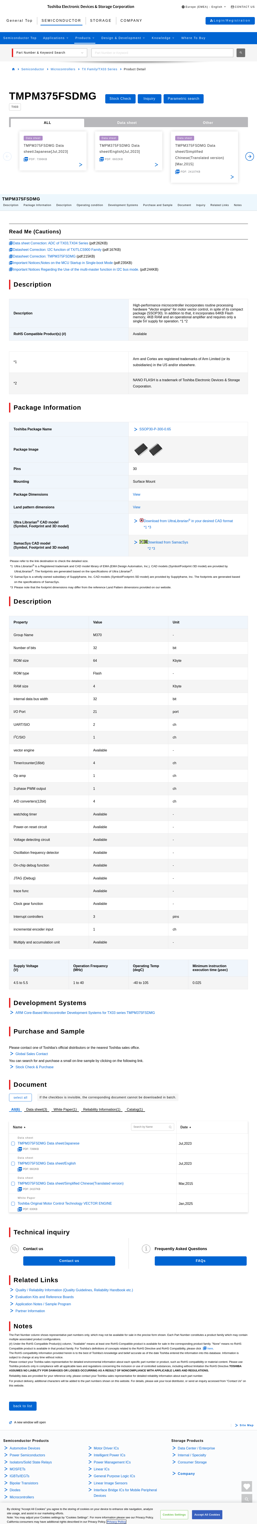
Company (186, 1469)
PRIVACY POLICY (14, 1512)
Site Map (247, 1421)
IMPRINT (99, 1512)
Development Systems (123, 200)
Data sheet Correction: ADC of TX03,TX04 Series (50, 239)
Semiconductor (32, 69)
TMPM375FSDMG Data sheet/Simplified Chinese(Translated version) (71, 1179)
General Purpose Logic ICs (114, 1472)
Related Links (220, 200)
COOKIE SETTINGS (78, 1512)
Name (17, 1123)
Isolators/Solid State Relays (31, 1458)
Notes (238, 200)
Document (184, 200)
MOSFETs (17, 1465)
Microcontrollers (63, 69)
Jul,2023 (185, 1139)
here (210, 1344)
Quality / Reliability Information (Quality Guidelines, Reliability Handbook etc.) (74, 1286)
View (136, 490)
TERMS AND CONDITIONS (45, 1512)
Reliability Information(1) (102, 1105)
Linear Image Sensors (111, 1479)
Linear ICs (102, 1465)
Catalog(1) (135, 1105)
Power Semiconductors (27, 1451)
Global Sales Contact (31, 1049)
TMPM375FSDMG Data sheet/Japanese (48, 1139)
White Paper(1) (65, 1105)
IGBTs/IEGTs (19, 1472)
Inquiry (200, 200)
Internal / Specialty (192, 1451)
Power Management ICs (112, 1458)
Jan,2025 (186, 1199)
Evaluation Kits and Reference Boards (44, 1292)
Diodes (15, 1486)
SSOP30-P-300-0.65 (155, 425)
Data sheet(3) (36, 1105)
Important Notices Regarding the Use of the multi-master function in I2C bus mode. (76, 265)
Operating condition (90, 200)
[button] (204, 7)
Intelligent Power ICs (109, 1451)
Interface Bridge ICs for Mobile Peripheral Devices (125, 1488)
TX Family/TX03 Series (99, 69)
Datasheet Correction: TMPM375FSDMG (44, 252)
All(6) (15, 1105)
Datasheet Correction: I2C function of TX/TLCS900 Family (57, 245)
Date (184, 1123)
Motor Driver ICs (106, 1444)
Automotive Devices (25, 1444)
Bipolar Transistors (24, 1479)
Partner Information (30, 1307)
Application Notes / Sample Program (43, 1300)
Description (11, 200)
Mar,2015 (186, 1179)
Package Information (37, 200)
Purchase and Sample (158, 200)
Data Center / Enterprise (196, 1444)
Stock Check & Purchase (34, 1063)
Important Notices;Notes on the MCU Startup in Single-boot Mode (63, 258)
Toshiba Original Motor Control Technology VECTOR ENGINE (65, 1199)
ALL (47, 123)
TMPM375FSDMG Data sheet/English (47, 1159)
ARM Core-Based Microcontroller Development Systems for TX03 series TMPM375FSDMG (85, 1008)
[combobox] (162, 52)
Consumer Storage (192, 1458)
